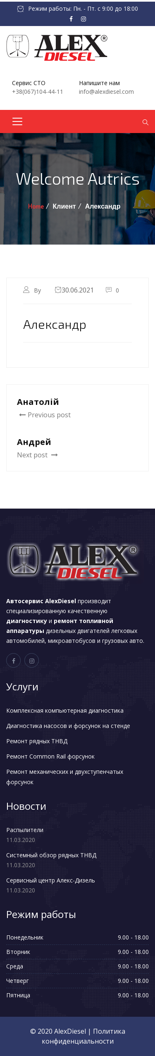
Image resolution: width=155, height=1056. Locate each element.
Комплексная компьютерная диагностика (65, 710)
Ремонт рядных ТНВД (36, 741)
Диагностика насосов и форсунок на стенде (68, 726)
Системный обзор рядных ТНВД (51, 855)
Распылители (24, 830)
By (38, 290)
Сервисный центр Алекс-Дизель (50, 880)
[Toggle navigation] (17, 121)
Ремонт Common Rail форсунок (50, 756)
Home (36, 206)
